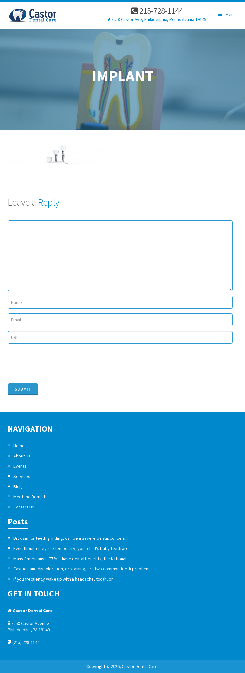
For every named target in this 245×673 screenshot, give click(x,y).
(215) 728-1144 (24, 642)
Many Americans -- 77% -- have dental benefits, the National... (71, 558)
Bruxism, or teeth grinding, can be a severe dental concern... (70, 538)
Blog (17, 486)
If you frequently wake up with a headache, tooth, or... (64, 579)
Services (21, 476)
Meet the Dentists (30, 497)
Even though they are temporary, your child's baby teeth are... (72, 548)
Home (19, 446)
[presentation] (56, 362)
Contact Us (23, 507)
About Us (22, 456)
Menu (226, 14)
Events (19, 466)
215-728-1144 (157, 10)
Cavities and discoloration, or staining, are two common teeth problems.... (83, 569)
